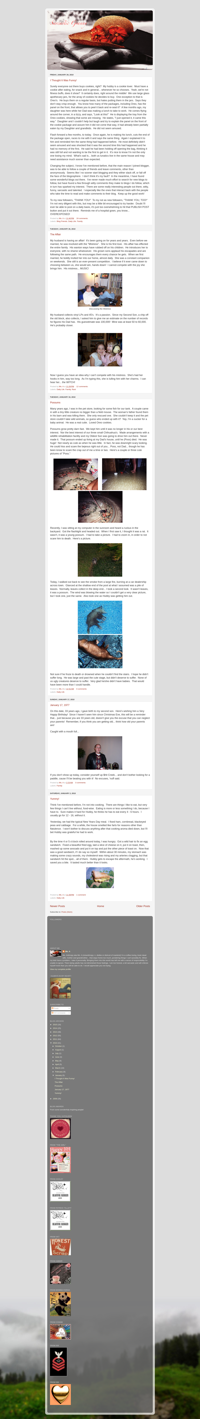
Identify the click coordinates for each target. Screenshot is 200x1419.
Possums (55, 402)
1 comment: (81, 895)
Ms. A (67, 951)
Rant (74, 389)
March (58, 1068)
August (58, 1050)
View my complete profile (60, 969)
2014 (55, 1028)
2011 (55, 1039)
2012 (55, 1036)
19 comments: (82, 218)
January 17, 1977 (59, 705)
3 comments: (81, 783)
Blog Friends (62, 221)
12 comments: (82, 386)
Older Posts (143, 906)
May (57, 1061)
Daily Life (72, 221)
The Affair (55, 234)
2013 (55, 1032)
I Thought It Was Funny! (63, 80)
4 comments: (82, 689)
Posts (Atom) (67, 912)
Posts (55, 1008)
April (57, 1064)
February (59, 1072)
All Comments (58, 1013)
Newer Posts (57, 906)
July (57, 1053)
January (58, 1075)
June (57, 1057)
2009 (55, 1099)
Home (100, 906)
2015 (55, 1025)
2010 (55, 1043)
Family (80, 221)
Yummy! (54, 798)
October (58, 1046)
